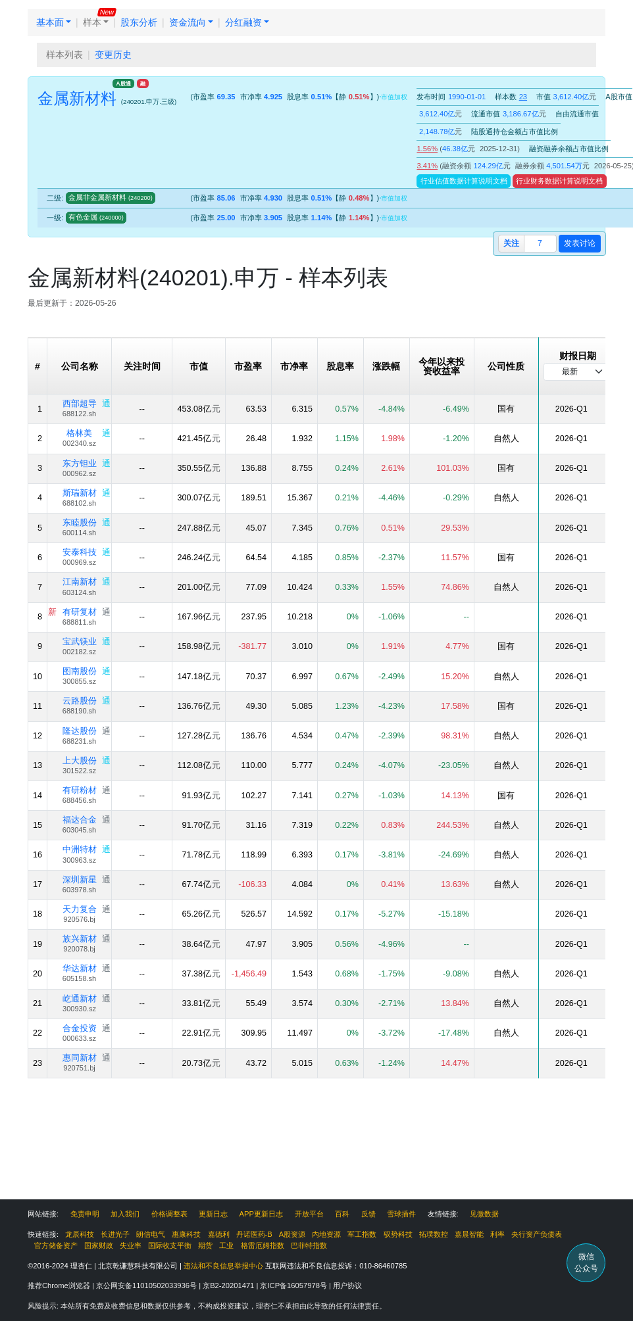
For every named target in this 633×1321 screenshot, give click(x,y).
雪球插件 (401, 1214)
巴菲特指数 (309, 1245)
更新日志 (213, 1214)
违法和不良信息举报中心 (223, 1266)
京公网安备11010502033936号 (147, 1285)
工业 (226, 1245)
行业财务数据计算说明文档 (559, 181)
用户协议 (347, 1285)
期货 (205, 1245)
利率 (497, 1234)
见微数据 (484, 1214)
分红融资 (243, 22)
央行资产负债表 (536, 1234)
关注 (511, 243)
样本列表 (64, 54)
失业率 (130, 1245)
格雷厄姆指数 (262, 1245)
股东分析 (138, 22)
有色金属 (96, 217)
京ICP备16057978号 (294, 1285)
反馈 (368, 1214)
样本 (92, 22)
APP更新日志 (261, 1214)
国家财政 (98, 1245)
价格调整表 (169, 1214)
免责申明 (84, 1214)
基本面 (50, 22)
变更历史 (113, 54)
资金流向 (187, 22)
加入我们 (125, 1214)
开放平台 (309, 1214)
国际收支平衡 (169, 1245)
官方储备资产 (56, 1245)
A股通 (123, 83)
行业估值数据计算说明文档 (463, 181)
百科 (342, 1214)
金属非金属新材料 (110, 197)
